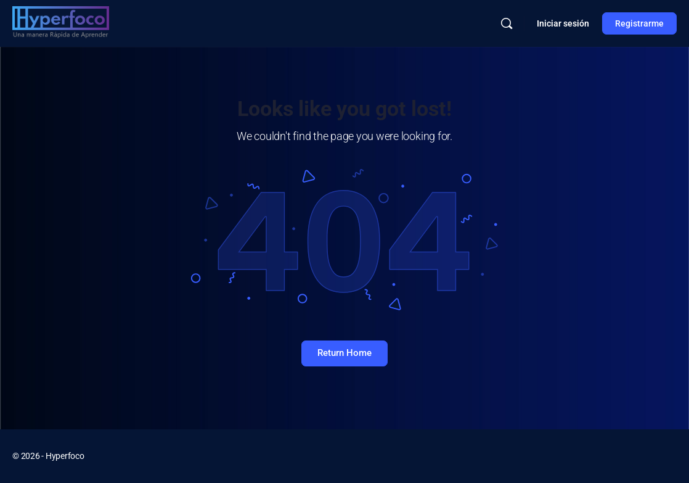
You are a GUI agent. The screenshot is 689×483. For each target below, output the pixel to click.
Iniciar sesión (563, 23)
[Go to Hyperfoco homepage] (60, 22)
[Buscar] (506, 23)
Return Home (344, 352)
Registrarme (639, 23)
